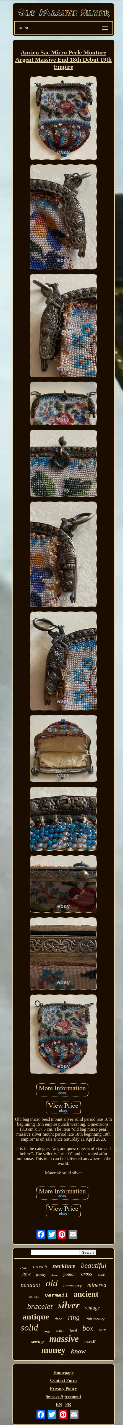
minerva (96, 1285)
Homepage (63, 1372)
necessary (72, 1285)
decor (54, 1275)
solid (29, 1327)
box (87, 1328)
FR (68, 1404)
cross (86, 1274)
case (101, 1274)
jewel (73, 1330)
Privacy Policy (63, 1388)
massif (90, 1341)
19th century (94, 1319)
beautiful (93, 1265)
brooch (40, 1266)
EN (59, 1404)
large (47, 1331)
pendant (30, 1284)
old (51, 1283)
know (78, 1351)
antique (35, 1316)
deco (58, 1319)
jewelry (41, 1275)
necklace (64, 1266)
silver (69, 1305)
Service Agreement (63, 1396)
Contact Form (63, 1380)
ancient (86, 1294)
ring (74, 1317)
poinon (69, 1274)
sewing (37, 1341)
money (53, 1350)
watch (60, 1330)
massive (64, 1339)
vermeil (56, 1295)
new (26, 1274)
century (33, 1296)
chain (24, 1268)
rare (102, 1329)
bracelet (40, 1306)
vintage (92, 1308)
